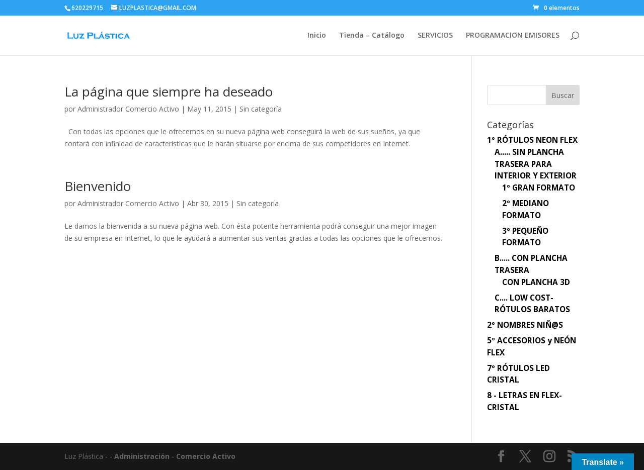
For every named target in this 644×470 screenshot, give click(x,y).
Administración (142, 456)
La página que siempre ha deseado (168, 91)
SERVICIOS (435, 36)
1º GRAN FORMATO (538, 187)
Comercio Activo (205, 456)
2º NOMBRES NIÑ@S (525, 325)
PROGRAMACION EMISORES (512, 36)
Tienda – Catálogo (372, 36)
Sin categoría (260, 109)
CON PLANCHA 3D (536, 282)
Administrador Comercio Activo (128, 109)
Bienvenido (97, 186)
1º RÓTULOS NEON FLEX (532, 140)
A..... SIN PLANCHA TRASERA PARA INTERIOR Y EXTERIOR (536, 164)
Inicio (316, 36)
